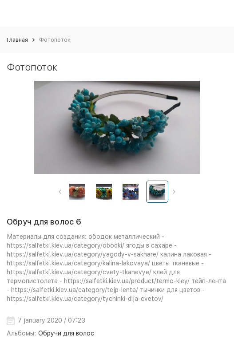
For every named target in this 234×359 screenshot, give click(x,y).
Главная (17, 39)
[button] (60, 192)
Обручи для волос (66, 333)
